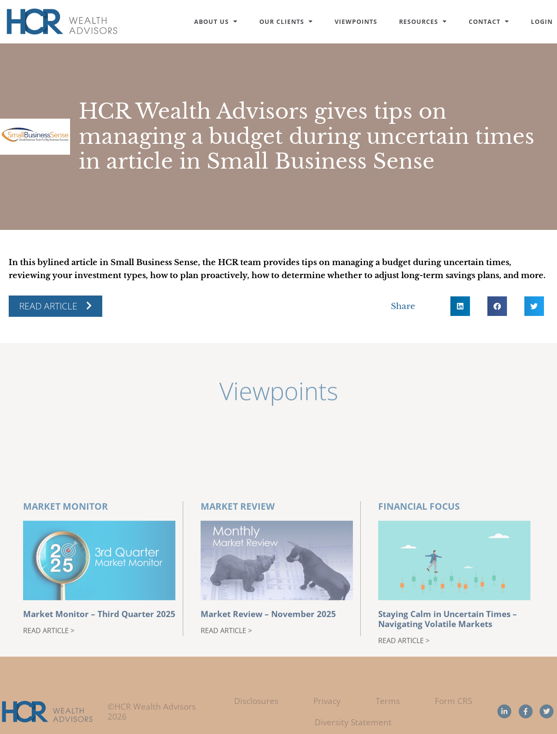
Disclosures (256, 701)
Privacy (327, 701)
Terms (388, 701)
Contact (489, 21)
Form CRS (453, 701)
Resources (423, 21)
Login (542, 21)
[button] (460, 306)
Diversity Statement (353, 722)
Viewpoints (356, 21)
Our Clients (286, 21)
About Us (216, 21)
